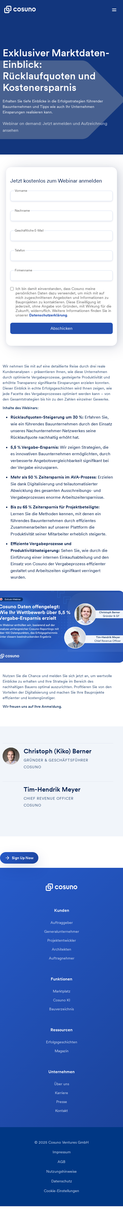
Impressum (62, 1152)
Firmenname (23, 270)
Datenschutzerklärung (48, 315)
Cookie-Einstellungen (61, 1191)
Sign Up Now (23, 857)
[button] (114, 9)
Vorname (21, 191)
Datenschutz (61, 1181)
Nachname (22, 210)
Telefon (20, 250)
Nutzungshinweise (61, 1171)
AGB (61, 1162)
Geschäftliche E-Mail (29, 230)
